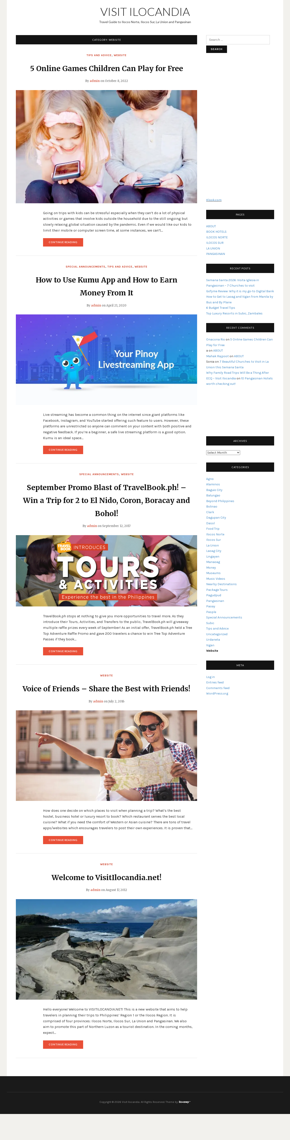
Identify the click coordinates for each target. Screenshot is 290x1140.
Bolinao (211, 506)
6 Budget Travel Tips (220, 308)
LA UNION (213, 248)
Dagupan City (216, 518)
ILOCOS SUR (215, 243)
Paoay (210, 606)
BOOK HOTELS (216, 232)
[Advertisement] (240, 128)
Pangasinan (215, 601)
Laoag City (213, 551)
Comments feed (218, 688)
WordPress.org (217, 693)
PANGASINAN (215, 254)
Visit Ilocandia (145, 11)
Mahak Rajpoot (217, 356)
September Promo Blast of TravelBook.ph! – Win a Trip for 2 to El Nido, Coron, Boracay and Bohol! (106, 513)
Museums (213, 573)
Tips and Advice (99, 55)
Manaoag (213, 562)
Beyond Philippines (220, 501)
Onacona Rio (215, 339)
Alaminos (213, 484)
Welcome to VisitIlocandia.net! (106, 903)
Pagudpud (213, 595)
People (211, 612)
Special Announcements (85, 279)
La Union (212, 545)
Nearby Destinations (221, 584)
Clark (210, 512)
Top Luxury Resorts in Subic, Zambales (234, 313)
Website (120, 55)
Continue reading (66, 256)
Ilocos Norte (215, 534)
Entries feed (215, 682)
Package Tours (217, 590)
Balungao (213, 495)
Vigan (210, 645)
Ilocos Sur (213, 540)
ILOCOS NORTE (217, 237)
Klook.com (214, 200)
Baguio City (214, 490)
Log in (210, 677)
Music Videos (215, 579)
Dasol (210, 523)
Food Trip (213, 529)
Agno (210, 479)
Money (211, 568)
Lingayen (212, 556)
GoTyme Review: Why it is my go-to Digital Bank (240, 291)
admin (95, 94)
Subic (210, 623)
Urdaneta (213, 640)
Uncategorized (216, 634)
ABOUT (211, 226)
